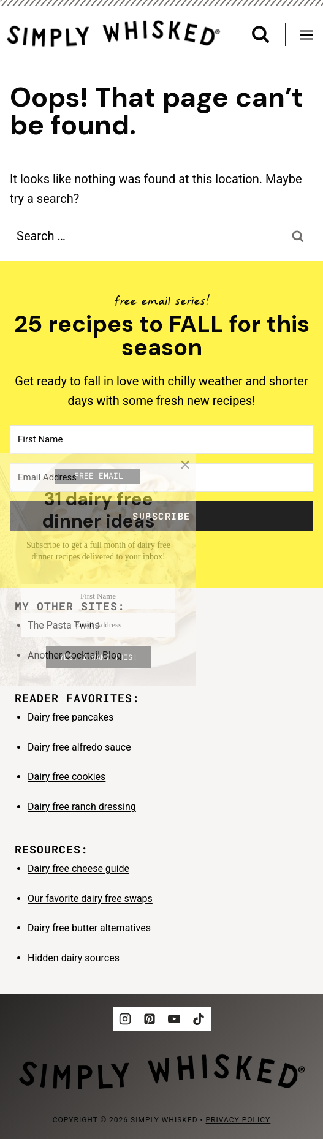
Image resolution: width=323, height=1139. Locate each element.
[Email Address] (161, 477)
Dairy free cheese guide (78, 868)
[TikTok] (198, 1019)
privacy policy (238, 1120)
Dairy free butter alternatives (89, 928)
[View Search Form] (260, 34)
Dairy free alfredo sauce (79, 747)
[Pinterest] (149, 1019)
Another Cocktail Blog (75, 655)
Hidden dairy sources (74, 958)
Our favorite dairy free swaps (90, 898)
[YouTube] (174, 1019)
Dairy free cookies (66, 776)
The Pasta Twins (63, 625)
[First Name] (161, 439)
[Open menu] (310, 34)
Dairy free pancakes (70, 717)
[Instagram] (125, 1019)
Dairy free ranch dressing (82, 806)
